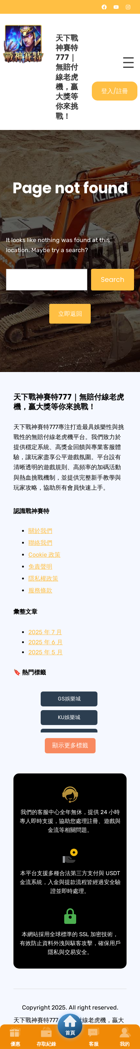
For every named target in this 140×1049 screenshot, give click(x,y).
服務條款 (40, 590)
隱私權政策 (43, 578)
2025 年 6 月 (45, 642)
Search (112, 279)
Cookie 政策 (44, 554)
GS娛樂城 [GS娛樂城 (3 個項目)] (69, 699)
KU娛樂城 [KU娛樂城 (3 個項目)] (69, 717)
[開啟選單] (128, 62)
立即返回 (70, 313)
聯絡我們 (40, 542)
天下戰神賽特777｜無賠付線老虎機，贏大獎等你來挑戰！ (67, 77)
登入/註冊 (114, 91)
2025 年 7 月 (45, 632)
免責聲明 (40, 566)
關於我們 (40, 530)
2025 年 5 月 (45, 652)
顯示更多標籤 (70, 745)
